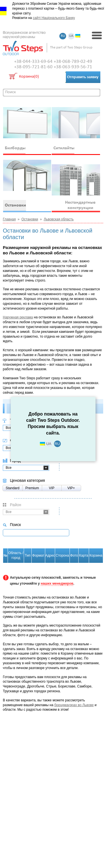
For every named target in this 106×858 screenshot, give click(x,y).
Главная (9, 219)
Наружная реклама (18, 317)
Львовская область (59, 219)
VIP (51, 488)
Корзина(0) (29, 76)
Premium (32, 488)
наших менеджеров (57, 584)
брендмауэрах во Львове (74, 705)
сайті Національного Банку (54, 18)
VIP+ (71, 488)
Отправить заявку (82, 77)
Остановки (29, 219)
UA (71, 36)
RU (63, 36)
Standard (13, 488)
